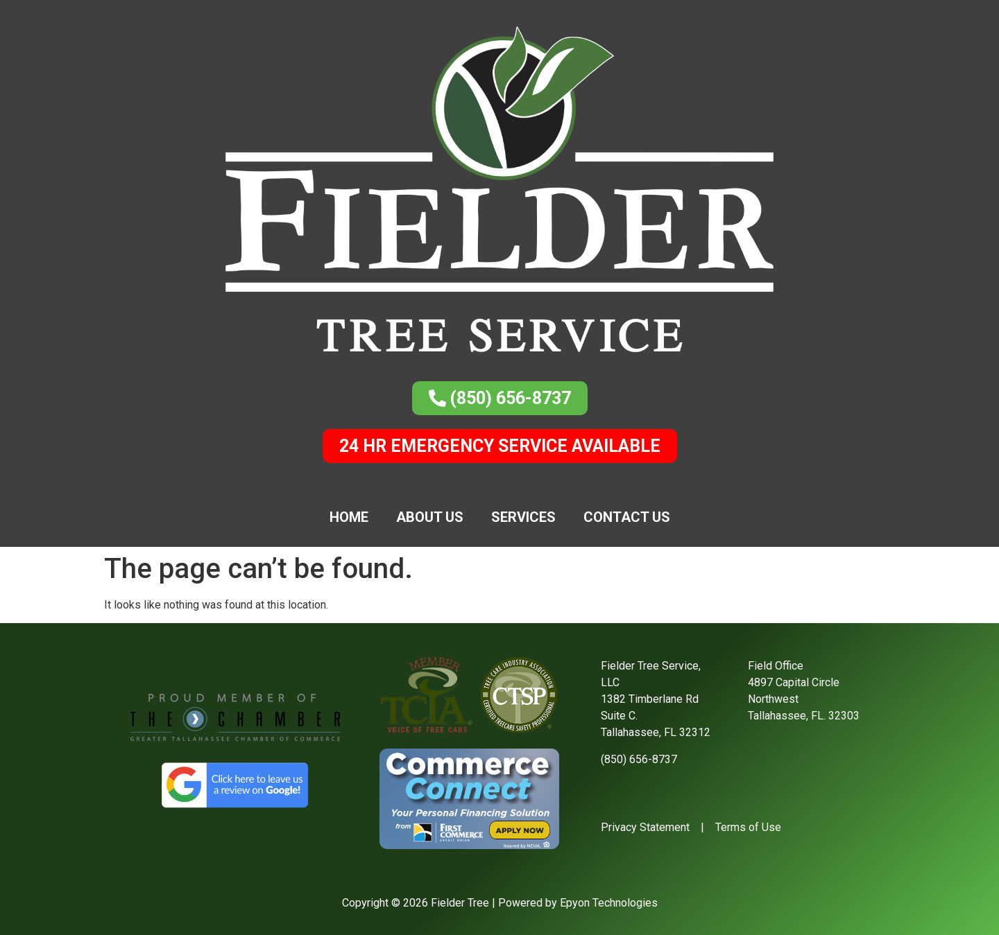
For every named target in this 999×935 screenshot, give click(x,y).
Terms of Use (748, 827)
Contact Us (626, 517)
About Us (429, 517)
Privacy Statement (645, 827)
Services (523, 517)
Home (349, 517)
